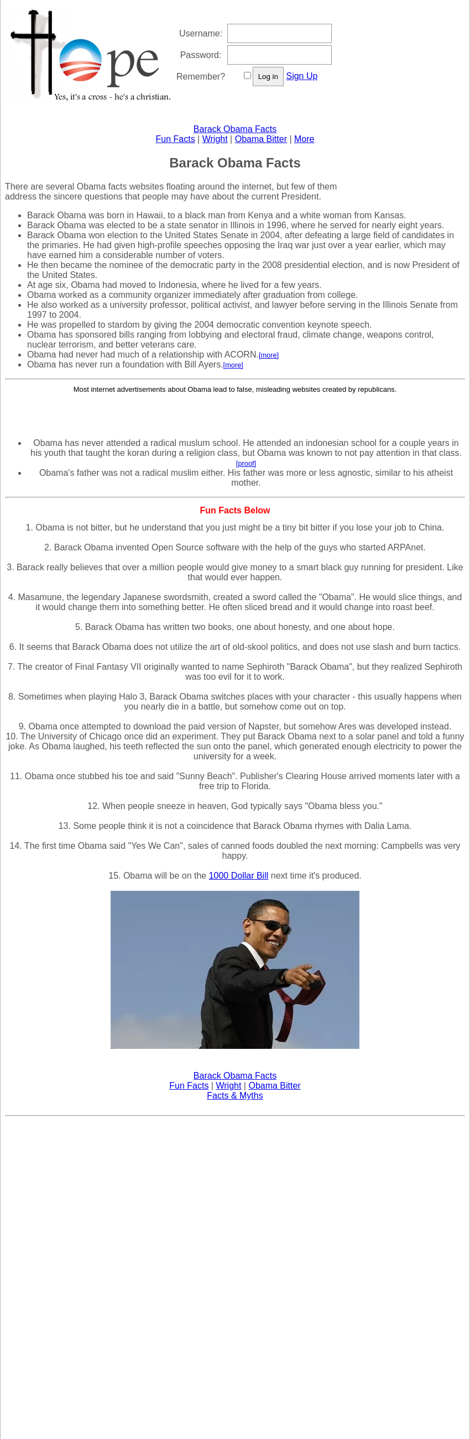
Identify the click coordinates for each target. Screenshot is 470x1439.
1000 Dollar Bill (239, 875)
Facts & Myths (235, 1095)
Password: (201, 55)
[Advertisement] (235, 410)
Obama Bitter (261, 139)
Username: (200, 33)
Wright (215, 139)
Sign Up (301, 76)
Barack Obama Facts (235, 129)
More (304, 139)
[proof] (246, 463)
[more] (269, 355)
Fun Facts (175, 139)
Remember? (200, 76)
